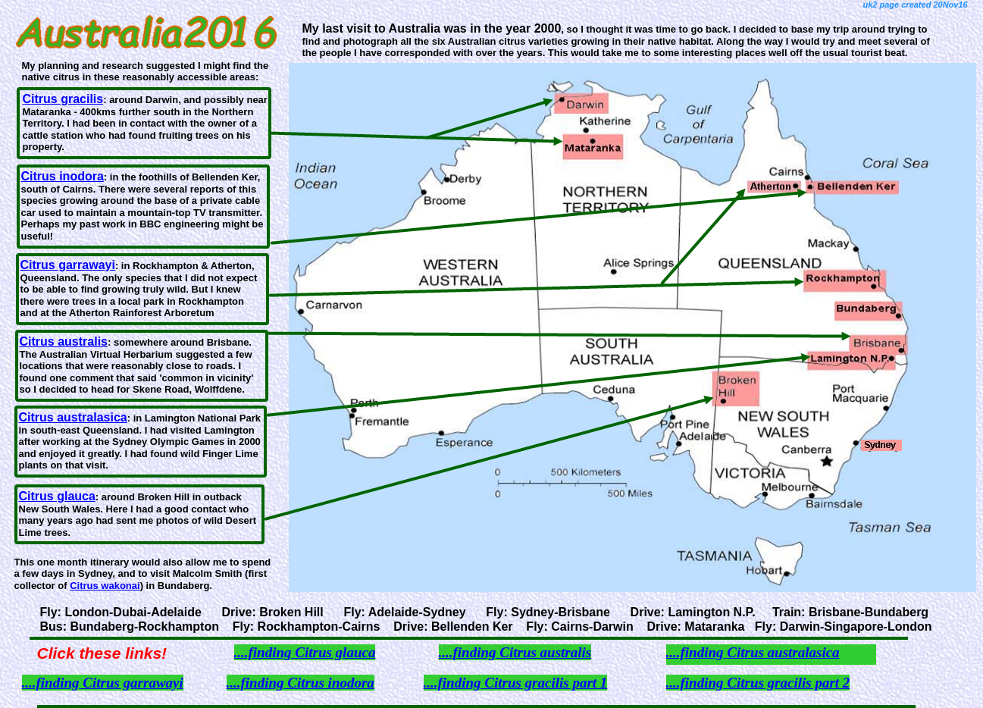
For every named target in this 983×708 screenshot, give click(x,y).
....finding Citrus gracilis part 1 (516, 683)
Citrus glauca (57, 496)
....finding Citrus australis (515, 652)
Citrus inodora (62, 176)
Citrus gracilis (63, 98)
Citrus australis (64, 341)
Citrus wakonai (104, 585)
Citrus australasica (73, 417)
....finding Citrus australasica (753, 652)
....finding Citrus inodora (300, 683)
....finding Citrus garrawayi (102, 683)
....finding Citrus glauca (305, 652)
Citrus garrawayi (67, 264)
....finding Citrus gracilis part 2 (758, 683)
